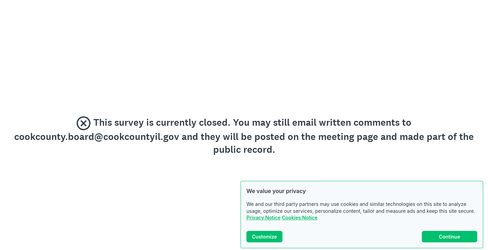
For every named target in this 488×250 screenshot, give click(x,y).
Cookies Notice (299, 217)
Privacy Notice (263, 217)
